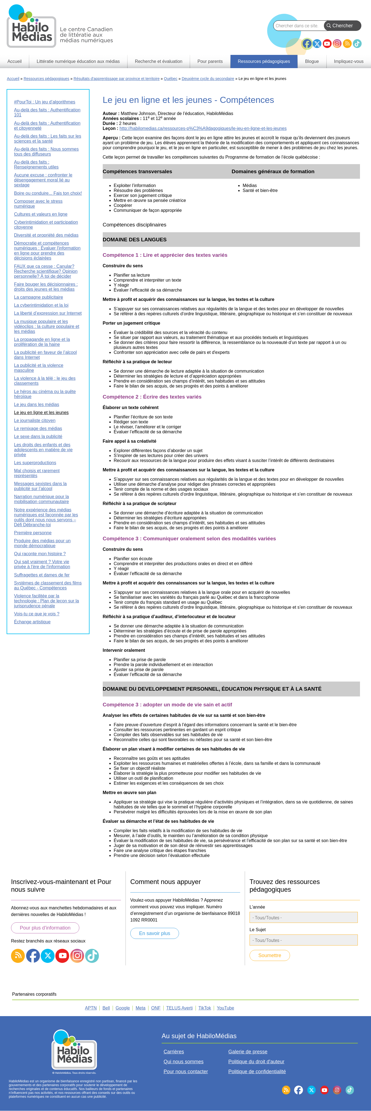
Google (123, 1008)
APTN (91, 1008)
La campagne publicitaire (38, 297)
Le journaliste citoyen (34, 420)
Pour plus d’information (45, 928)
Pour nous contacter (186, 1071)
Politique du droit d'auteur (256, 1061)
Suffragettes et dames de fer (42, 575)
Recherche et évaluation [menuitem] (159, 61)
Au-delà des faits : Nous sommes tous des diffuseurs (46, 151)
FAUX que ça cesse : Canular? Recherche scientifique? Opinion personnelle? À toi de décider (45, 271)
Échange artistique (32, 621)
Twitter (317, 43)
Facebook (307, 41)
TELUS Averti (179, 1008)
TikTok (357, 43)
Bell (106, 1008)
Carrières (174, 1051)
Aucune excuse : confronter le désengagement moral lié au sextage (43, 180)
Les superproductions (35, 462)
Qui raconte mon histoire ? (40, 553)
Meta (140, 1008)
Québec (170, 78)
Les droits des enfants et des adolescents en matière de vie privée (43, 449)
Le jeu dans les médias (36, 404)
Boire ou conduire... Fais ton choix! (48, 193)
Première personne (33, 532)
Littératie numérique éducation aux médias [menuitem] (78, 61)
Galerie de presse (247, 1051)
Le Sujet (258, 929)
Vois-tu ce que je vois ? (36, 613)
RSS (347, 43)
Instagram (337, 43)
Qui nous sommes (184, 1061)
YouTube (327, 43)
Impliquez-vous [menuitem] (349, 61)
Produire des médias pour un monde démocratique (42, 543)
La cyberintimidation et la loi (41, 305)
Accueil (13, 78)
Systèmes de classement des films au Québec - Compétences (48, 585)
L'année (257, 907)
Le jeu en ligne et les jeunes (41, 412)
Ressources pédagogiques (46, 78)
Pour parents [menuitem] (210, 61)
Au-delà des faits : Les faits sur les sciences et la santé (47, 138)
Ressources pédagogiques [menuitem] (264, 61)
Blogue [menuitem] (312, 61)
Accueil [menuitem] (14, 61)
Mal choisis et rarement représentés (36, 473)
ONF (156, 1008)
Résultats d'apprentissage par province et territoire (116, 78)
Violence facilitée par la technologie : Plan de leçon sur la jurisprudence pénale (46, 601)
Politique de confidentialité (257, 1071)
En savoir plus (154, 933)
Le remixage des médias (38, 428)
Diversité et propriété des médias (46, 235)
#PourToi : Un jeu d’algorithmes (44, 102)
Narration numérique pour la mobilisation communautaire (41, 499)
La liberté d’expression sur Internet (48, 313)
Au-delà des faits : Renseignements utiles (36, 164)
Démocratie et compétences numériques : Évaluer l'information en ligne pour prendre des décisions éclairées (47, 250)
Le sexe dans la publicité (38, 436)
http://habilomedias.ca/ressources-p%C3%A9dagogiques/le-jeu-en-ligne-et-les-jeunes (203, 128)
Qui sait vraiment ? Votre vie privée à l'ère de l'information (42, 564)
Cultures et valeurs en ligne (40, 214)
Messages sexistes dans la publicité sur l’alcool (40, 486)
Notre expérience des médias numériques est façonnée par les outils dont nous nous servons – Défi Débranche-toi (46, 517)
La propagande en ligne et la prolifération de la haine (42, 342)
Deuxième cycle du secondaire (208, 78)
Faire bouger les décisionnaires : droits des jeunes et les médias (46, 287)
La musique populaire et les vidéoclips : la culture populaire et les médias (46, 326)
